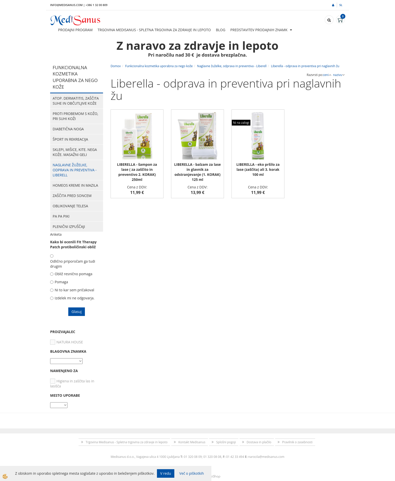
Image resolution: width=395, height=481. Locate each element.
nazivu (339, 75)
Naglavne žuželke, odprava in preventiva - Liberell (74, 170)
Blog (220, 29)
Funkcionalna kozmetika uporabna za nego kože (159, 66)
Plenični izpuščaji (69, 226)
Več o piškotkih (191, 473)
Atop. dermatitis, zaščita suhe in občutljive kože (76, 101)
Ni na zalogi (241, 123)
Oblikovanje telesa (70, 206)
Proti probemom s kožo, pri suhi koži (75, 116)
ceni (327, 75)
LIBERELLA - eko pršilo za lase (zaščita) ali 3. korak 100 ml (258, 169)
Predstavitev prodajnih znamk (258, 29)
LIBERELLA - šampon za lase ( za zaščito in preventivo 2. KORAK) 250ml (137, 172)
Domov (116, 66)
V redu (165, 473)
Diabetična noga (68, 129)
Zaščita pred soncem (72, 195)
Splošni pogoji (226, 442)
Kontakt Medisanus (191, 442)
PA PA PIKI (61, 216)
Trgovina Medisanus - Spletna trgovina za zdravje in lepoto (154, 29)
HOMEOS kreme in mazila (75, 185)
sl (340, 5)
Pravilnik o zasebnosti (297, 442)
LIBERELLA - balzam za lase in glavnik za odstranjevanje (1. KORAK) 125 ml (197, 172)
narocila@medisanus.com (266, 457)
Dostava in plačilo (259, 442)
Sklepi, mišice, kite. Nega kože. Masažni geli (75, 152)
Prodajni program (75, 29)
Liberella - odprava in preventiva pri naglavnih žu (305, 66)
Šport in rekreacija (70, 139)
